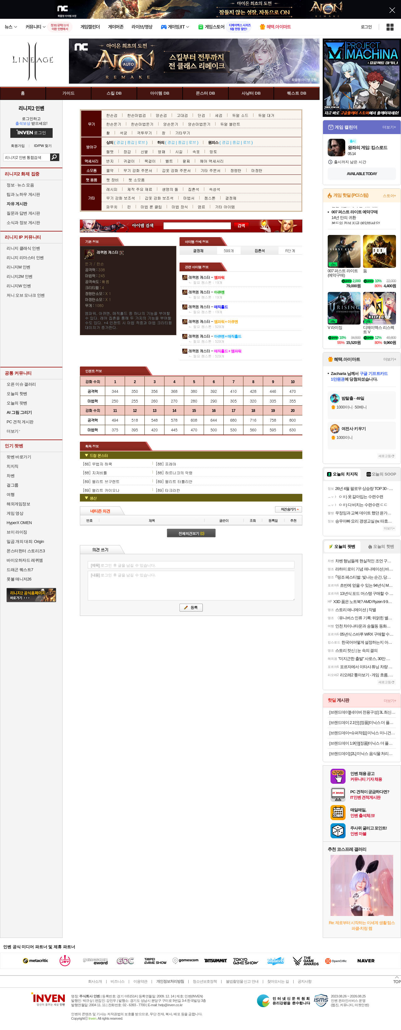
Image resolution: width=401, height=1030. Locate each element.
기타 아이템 (225, 206)
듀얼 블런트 (230, 124)
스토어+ (389, 196)
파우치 (111, 206)
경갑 (120, 142)
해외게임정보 (18, 504)
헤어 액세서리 (212, 161)
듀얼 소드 (240, 115)
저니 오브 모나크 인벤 (26, 295)
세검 (218, 115)
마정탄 (257, 170)
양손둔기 (170, 124)
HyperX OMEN (19, 523)
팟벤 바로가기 (19, 457)
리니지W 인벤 (19, 286)
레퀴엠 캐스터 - (206, 277)
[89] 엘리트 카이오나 (101, 490)
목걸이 (150, 161)
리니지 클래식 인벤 (23, 248)
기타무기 (182, 132)
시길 (179, 151)
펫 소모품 (136, 179)
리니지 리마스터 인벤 (25, 258)
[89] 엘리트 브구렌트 (101, 481)
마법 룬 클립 (151, 206)
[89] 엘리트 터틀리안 (174, 481)
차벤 (10, 476)
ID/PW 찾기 (43, 146)
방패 (161, 151)
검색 (54, 157)
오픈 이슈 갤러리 (21, 384)
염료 (201, 206)
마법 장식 (180, 206)
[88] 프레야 (166, 463)
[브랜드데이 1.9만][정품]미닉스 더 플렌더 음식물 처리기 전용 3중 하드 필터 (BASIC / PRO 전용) (362, 743)
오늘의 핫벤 (17, 394)
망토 (213, 151)
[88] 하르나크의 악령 (174, 472)
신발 (144, 151)
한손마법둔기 (142, 124)
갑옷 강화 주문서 (176, 170)
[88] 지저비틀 (95, 472)
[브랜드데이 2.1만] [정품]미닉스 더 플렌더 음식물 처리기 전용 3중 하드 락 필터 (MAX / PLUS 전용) (362, 722)
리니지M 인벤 (18, 267)
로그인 (366, 26)
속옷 (196, 151)
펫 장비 (112, 179)
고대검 (182, 115)
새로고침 (384, 456)
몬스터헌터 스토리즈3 (26, 551)
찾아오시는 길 (278, 981)
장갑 (127, 151)
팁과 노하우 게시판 (23, 194)
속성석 (214, 189)
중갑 (130, 142)
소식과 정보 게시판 (23, 223)
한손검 (111, 115)
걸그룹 (12, 485)
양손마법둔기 (199, 124)
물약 (110, 170)
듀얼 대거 (266, 115)
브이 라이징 (17, 532)
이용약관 (140, 981)
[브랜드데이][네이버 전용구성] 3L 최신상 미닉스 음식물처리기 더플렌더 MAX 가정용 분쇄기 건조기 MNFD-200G (362, 712)
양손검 (161, 115)
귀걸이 (129, 161)
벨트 (169, 161)
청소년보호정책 (205, 981)
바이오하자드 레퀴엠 (25, 560)
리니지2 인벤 (31, 108)
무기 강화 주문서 (137, 170)
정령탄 (236, 170)
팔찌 (186, 161)
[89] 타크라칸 (168, 490)
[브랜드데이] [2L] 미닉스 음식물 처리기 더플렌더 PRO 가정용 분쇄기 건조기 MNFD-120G (362, 753)
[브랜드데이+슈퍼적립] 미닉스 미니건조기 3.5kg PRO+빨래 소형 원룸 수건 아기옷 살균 (362, 733)
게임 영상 (15, 513)
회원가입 (18, 146)
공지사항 (304, 981)
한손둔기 (113, 124)
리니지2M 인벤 (20, 276)
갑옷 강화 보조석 (159, 197)
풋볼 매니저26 (19, 579)
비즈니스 (117, 981)
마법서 (189, 197)
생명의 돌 (170, 189)
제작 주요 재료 (139, 189)
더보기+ (389, 127)
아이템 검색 (148, 226)
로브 (141, 142)
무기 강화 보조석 (120, 197)
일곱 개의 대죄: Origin (25, 541)
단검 (201, 115)
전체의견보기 (191, 533)
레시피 (111, 189)
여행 (10, 494)
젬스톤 (210, 197)
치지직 (12, 466)
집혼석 (193, 189)
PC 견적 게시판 (20, 422)
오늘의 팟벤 (17, 403)
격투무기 (144, 132)
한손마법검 (136, 115)
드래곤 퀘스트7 (20, 570)
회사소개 (95, 981)
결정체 (231, 197)
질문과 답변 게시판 (23, 213)
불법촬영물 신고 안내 (242, 981)
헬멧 (110, 151)
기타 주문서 (210, 170)
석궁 (123, 132)
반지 (110, 161)
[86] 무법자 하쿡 (97, 463)
